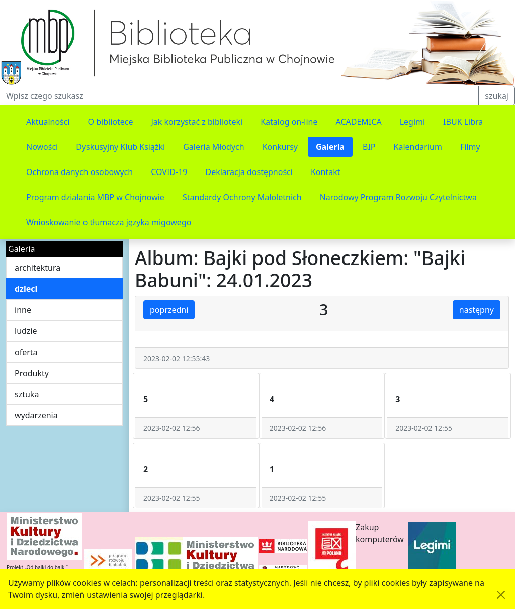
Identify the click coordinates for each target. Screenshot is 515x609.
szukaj (496, 95)
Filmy (470, 146)
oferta (26, 352)
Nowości (42, 146)
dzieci (26, 288)
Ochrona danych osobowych (79, 172)
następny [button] (476, 309)
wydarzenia (36, 415)
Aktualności (48, 121)
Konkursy (280, 146)
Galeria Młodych (213, 146)
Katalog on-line (289, 121)
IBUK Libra (463, 121)
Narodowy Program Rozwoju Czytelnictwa (398, 197)
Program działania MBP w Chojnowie (95, 197)
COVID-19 (169, 172)
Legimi (412, 121)
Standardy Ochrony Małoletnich (242, 197)
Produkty (32, 373)
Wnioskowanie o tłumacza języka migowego (108, 222)
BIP (369, 146)
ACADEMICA (359, 121)
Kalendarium (418, 146)
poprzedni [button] (169, 309)
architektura (37, 267)
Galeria (330, 146)
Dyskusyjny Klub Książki (120, 146)
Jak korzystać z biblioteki (196, 121)
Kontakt (325, 172)
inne (23, 309)
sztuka (27, 394)
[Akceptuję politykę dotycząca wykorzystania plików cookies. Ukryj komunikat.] (501, 595)
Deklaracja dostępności (248, 172)
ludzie (26, 330)
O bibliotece (110, 121)
